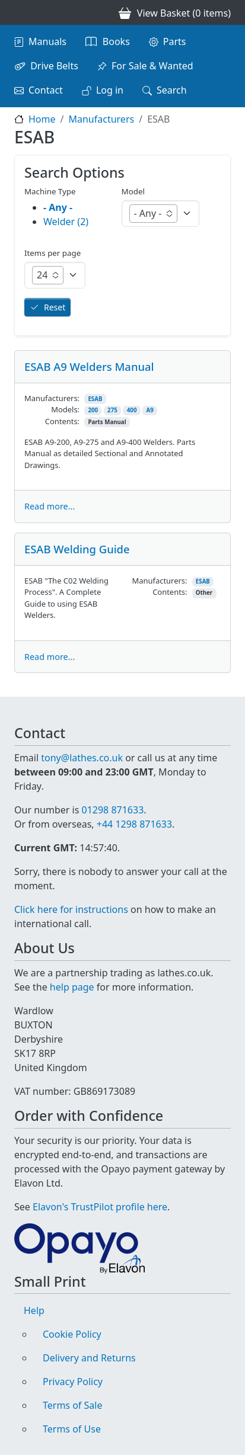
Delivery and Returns (89, 1357)
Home (42, 119)
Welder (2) (65, 221)
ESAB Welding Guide (77, 548)
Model (133, 191)
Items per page (52, 253)
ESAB (95, 399)
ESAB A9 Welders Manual (89, 366)
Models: (65, 409)
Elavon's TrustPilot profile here (100, 1206)
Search (172, 90)
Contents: (62, 421)
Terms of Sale (72, 1405)
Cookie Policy (72, 1334)
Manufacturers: (51, 398)
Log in (109, 90)
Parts (174, 41)
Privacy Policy (73, 1381)
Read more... (49, 506)
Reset (54, 307)
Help (34, 1310)
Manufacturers (101, 119)
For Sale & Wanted (152, 65)
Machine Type (50, 191)
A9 (149, 410)
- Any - (57, 207)
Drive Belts (54, 65)
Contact (45, 90)
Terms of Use (72, 1428)
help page (72, 986)
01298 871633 (112, 809)
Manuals (47, 41)
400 (132, 410)
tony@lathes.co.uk (82, 757)
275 (112, 410)
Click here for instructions (71, 909)
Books (116, 41)
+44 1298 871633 (134, 824)
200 (93, 410)
